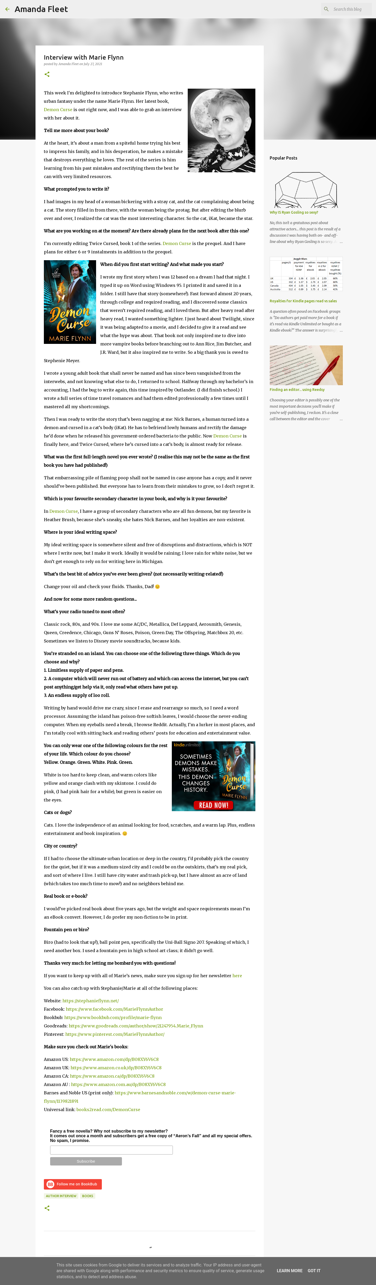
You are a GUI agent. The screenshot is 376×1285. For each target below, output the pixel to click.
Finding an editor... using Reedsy (297, 390)
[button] (47, 74)
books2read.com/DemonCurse (108, 1109)
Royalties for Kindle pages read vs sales (303, 301)
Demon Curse (58, 109)
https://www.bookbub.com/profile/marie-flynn (113, 1017)
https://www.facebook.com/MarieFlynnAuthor (114, 1009)
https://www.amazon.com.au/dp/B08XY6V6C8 (118, 1084)
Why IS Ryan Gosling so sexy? (294, 212)
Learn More (289, 1270)
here (237, 975)
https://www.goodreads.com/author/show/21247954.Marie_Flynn (136, 1025)
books (87, 1196)
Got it (314, 1270)
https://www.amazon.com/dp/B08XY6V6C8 (114, 1059)
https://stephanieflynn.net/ (90, 1000)
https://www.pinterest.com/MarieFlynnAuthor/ (114, 1034)
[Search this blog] (344, 9)
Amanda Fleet (41, 9)
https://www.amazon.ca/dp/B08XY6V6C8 (112, 1076)
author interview (61, 1196)
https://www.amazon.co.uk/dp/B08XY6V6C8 (116, 1067)
